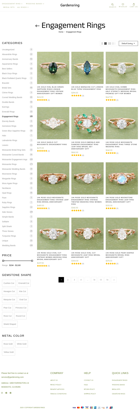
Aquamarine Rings (10, 64)
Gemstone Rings (9, 126)
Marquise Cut (9, 299)
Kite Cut (22, 291)
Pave (4, 198)
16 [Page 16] (107, 279)
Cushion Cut (9, 283)
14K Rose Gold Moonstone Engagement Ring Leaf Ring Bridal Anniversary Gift (120, 200)
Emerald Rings (8, 112)
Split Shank (7, 226)
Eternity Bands (8, 121)
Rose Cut (7, 316)
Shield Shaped (10, 324)
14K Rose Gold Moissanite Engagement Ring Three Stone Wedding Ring (121, 144)
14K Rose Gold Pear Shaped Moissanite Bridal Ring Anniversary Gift (120, 255)
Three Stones (8, 231)
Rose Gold (8, 344)
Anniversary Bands (10, 59)
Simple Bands (8, 217)
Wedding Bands (9, 245)
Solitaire (5, 221)
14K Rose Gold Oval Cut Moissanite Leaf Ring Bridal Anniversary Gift (85, 255)
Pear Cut (7, 308)
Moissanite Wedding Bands (13, 169)
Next (113, 279)
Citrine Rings (7, 92)
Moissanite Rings (9, 164)
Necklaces (6, 188)
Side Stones (7, 212)
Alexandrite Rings (9, 54)
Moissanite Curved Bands (13, 155)
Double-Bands (8, 102)
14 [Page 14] (94, 279)
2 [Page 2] (67, 279)
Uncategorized (8, 49)
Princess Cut (20, 308)
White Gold (21, 344)
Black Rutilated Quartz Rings (14, 78)
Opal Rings (6, 193)
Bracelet (5, 83)
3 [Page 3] (74, 279)
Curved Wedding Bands (12, 97)
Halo (4, 135)
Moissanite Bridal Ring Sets (13, 150)
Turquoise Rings (9, 236)
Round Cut (20, 316)
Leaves (5, 145)
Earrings (5, 107)
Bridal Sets (6, 88)
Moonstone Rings (9, 174)
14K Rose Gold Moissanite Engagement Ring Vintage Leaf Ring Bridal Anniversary (53, 200)
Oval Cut (23, 299)
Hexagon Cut (9, 291)
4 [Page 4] (81, 279)
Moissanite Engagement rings (14, 159)
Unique (5, 241)
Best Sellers (7, 69)
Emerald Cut (23, 283)
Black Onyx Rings (9, 73)
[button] (134, 5)
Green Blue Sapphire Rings (13, 131)
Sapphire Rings (8, 207)
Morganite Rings (9, 178)
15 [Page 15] (101, 279)
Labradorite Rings (9, 140)
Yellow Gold (9, 352)
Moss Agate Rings (10, 183)
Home (61, 32)
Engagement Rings (10, 116)
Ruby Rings (7, 202)
